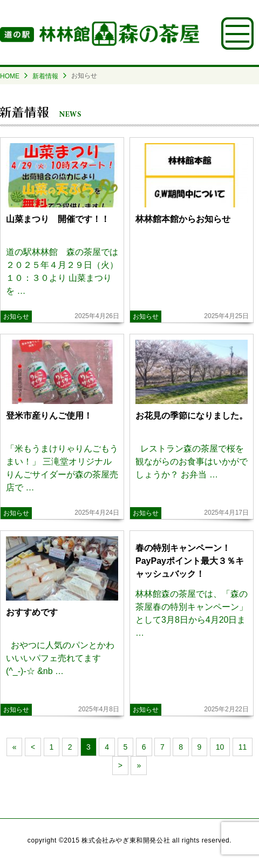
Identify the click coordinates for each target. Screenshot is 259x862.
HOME (9, 76)
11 (242, 747)
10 (220, 747)
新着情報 (45, 76)
